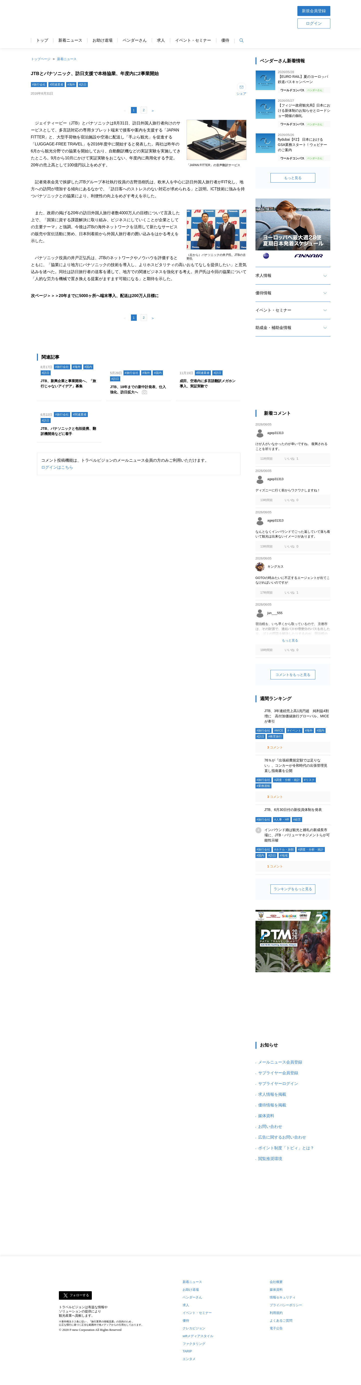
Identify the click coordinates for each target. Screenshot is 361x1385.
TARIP (187, 1351)
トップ (42, 40)
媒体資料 (266, 1116)
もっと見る (293, 178)
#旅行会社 (39, 84)
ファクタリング (194, 1344)
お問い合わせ (270, 1126)
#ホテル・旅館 (284, 849)
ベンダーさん (135, 40)
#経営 (297, 819)
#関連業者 (56, 84)
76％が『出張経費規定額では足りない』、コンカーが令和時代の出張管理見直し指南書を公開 (295, 765)
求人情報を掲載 (272, 1094)
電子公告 (276, 1328)
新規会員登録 (314, 11)
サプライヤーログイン (278, 1083)
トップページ (40, 59)
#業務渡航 (263, 786)
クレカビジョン (194, 1328)
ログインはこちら (57, 467)
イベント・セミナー (193, 40)
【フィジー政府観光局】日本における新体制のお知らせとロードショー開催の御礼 (304, 110)
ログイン (314, 23)
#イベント (294, 730)
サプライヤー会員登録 (278, 1073)
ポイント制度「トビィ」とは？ (286, 1148)
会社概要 (276, 1282)
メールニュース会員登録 (280, 1062)
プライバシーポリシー (286, 1305)
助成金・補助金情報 (273, 327)
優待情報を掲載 (272, 1105)
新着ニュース (70, 40)
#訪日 (83, 84)
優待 (225, 40)
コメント (274, 747)
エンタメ (189, 1359)
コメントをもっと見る (292, 675)
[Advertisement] (292, 377)
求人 (161, 40)
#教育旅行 (275, 736)
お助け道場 (103, 40)
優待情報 (263, 293)
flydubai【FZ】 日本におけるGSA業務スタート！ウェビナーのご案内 (302, 144)
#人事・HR (281, 819)
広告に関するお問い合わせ (282, 1137)
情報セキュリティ (283, 1297)
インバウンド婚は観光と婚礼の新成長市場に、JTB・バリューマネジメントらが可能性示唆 (297, 835)
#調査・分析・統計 (287, 780)
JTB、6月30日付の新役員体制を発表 (293, 810)
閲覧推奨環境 (270, 1159)
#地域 (284, 855)
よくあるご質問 (281, 1320)
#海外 (71, 84)
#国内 (88, 367)
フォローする (79, 1295)
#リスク (309, 780)
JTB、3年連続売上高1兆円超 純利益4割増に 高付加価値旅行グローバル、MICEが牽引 (296, 716)
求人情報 (263, 275)
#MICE (278, 730)
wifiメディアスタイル (198, 1336)
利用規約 (276, 1313)
